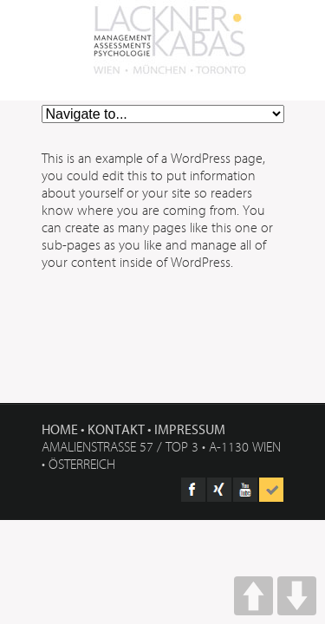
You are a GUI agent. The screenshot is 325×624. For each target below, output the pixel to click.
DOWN (296, 595)
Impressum (189, 429)
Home (60, 429)
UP (253, 595)
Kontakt (116, 429)
